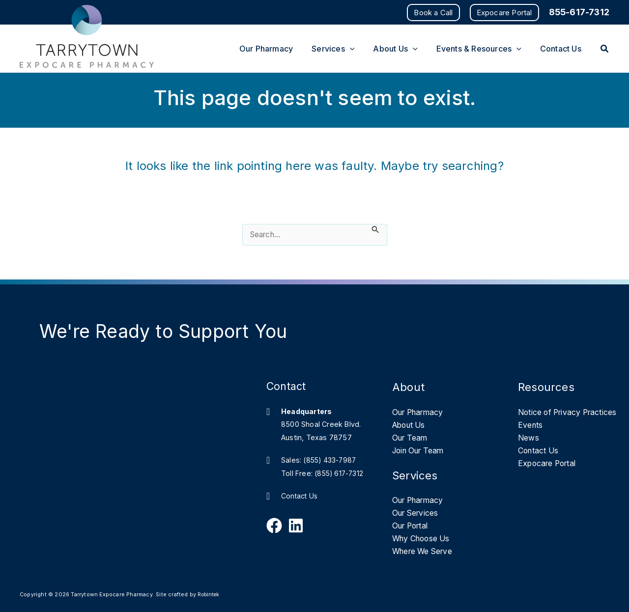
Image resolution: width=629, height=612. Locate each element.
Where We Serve (424, 551)
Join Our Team (421, 449)
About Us (410, 423)
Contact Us (300, 494)
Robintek (210, 594)
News (529, 449)
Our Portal (412, 525)
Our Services (417, 512)
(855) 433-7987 (331, 458)
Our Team (411, 437)
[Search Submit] (376, 229)
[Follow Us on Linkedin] (296, 523)
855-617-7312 (579, 12)
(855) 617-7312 (340, 471)
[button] (433, 12)
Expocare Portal (549, 475)
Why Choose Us (423, 538)
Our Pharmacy (420, 411)
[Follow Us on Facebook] (274, 523)
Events (530, 437)
